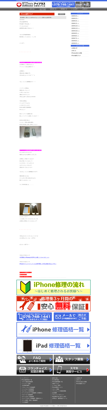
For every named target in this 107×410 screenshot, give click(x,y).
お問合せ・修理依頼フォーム (59, 398)
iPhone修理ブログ (76, 55)
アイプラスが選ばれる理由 (43, 9)
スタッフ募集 (55, 389)
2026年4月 (74, 16)
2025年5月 (74, 43)
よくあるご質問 (56, 385)
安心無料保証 (55, 379)
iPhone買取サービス (57, 387)
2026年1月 (74, 23)
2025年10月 (75, 30)
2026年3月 (74, 18)
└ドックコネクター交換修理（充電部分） (32, 392)
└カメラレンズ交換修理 (28, 391)
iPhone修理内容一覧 (27, 379)
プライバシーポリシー (58, 394)
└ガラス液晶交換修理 (27, 381)
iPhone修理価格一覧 (57, 381)
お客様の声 (84, 9)
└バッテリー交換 (26, 383)
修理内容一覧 (53, 9)
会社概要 (54, 392)
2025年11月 (75, 28)
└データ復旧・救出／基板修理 (29, 400)
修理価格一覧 (64, 9)
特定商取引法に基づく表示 (59, 396)
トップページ (22, 9)
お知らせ (74, 50)
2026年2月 (74, 20)
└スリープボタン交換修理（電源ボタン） (32, 398)
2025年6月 (74, 40)
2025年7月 (74, 38)
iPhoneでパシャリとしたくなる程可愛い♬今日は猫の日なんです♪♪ (38, 263)
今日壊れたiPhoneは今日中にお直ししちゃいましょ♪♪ (34, 257)
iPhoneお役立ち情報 (77, 53)
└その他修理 (25, 402)
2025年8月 (74, 35)
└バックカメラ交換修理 (28, 389)
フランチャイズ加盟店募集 (59, 391)
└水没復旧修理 (25, 385)
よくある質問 (74, 9)
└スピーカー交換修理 (27, 394)
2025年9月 (74, 33)
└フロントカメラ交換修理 (28, 387)
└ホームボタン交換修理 (28, 396)
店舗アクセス (55, 383)
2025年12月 (75, 25)
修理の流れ (32, 9)
